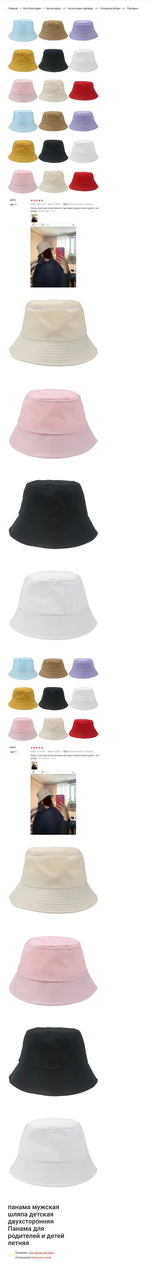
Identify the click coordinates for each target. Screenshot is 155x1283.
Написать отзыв (41, 1258)
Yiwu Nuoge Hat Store (41, 1253)
